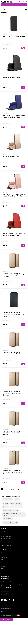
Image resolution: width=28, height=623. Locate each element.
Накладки (5, 503)
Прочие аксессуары (16, 503)
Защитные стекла (7, 518)
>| (25, 489)
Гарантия (3, 564)
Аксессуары (4, 543)
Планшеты (3, 534)
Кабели (17, 499)
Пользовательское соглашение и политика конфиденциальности (11, 607)
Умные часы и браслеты (7, 536)
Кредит (3, 559)
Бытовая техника (5, 540)
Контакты (3, 561)
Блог (2, 568)
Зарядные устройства (16, 506)
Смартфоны (4, 531)
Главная (3, 552)
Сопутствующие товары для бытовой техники (12, 514)
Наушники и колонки (6, 538)
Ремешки (5, 506)
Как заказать (4, 557)
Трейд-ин (3, 566)
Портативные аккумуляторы (10, 510)
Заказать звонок (7, 581)
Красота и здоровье (6, 545)
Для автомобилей (7, 499)
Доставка (3, 555)
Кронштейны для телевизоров (10, 522)
